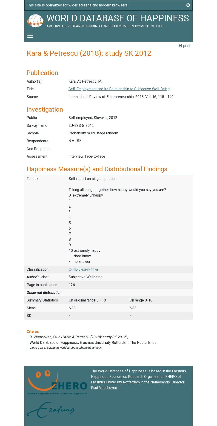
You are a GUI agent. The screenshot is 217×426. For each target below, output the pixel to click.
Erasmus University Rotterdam (115, 382)
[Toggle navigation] (30, 35)
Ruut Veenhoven (104, 387)
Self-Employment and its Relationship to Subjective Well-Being (119, 89)
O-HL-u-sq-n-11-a (83, 269)
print (184, 45)
